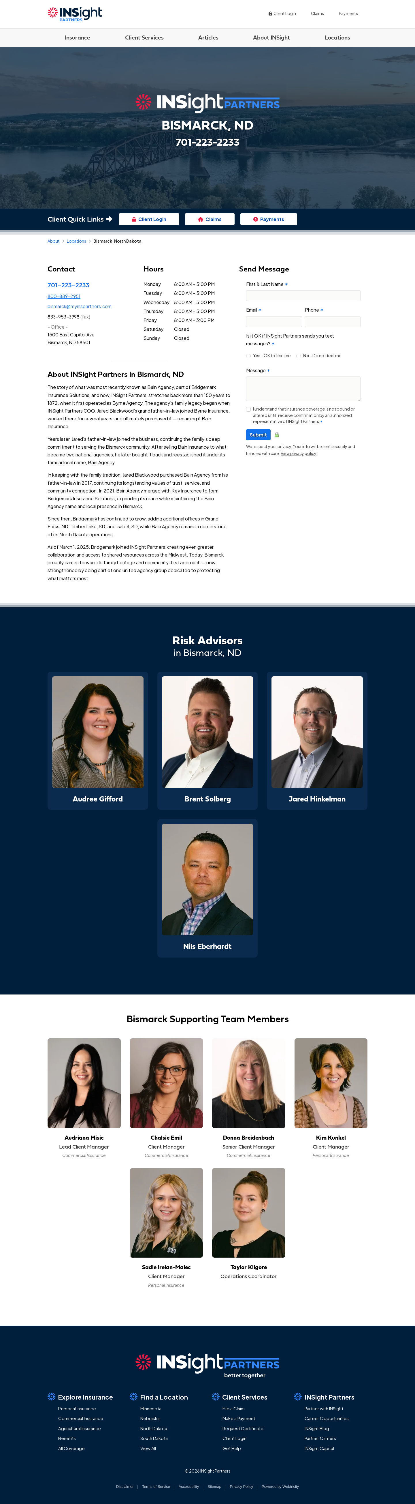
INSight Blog (317, 1428)
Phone (314, 310)
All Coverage (71, 1448)
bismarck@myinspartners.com (80, 306)
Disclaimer (125, 1486)
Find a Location (159, 1397)
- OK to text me (272, 355)
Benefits (67, 1438)
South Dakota (154, 1438)
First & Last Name (267, 284)
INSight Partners (324, 1397)
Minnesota (150, 1408)
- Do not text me (322, 355)
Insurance (77, 37)
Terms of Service (156, 1486)
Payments (348, 13)
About (54, 241)
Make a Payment (238, 1418)
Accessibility (189, 1486)
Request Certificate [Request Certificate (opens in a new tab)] (242, 1428)
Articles (208, 37)
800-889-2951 (64, 296)
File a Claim (233, 1408)
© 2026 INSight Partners (208, 1470)
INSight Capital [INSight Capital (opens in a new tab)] (319, 1448)
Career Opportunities (327, 1418)
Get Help (231, 1448)
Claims (317, 13)
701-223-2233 (68, 285)
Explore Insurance (80, 1397)
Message (258, 370)
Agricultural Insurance (79, 1428)
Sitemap (214, 1486)
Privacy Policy (241, 1486)
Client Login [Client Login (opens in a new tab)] (282, 13)
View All (148, 1448)
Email (254, 310)
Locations (337, 37)
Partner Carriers (320, 1438)
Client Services (144, 37)
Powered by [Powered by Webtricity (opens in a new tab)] (280, 1486)
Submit (258, 435)
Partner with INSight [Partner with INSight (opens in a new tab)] (324, 1408)
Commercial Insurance (80, 1418)
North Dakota (153, 1428)
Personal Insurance (77, 1408)
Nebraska (150, 1418)
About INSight (271, 37)
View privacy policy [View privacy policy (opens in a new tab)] (298, 453)
